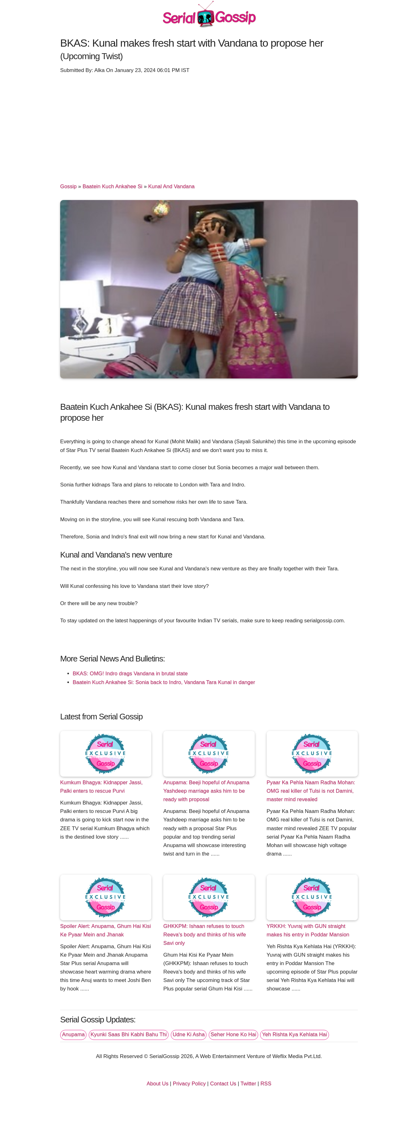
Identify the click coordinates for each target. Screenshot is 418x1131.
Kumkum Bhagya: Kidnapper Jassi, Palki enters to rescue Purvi (101, 786)
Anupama (73, 1034)
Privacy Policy (189, 1084)
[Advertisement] (209, 123)
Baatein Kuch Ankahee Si (112, 186)
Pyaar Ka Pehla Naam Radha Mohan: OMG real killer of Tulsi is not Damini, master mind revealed (311, 790)
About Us (158, 1084)
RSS (265, 1084)
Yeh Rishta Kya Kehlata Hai (294, 1034)
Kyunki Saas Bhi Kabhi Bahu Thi (129, 1034)
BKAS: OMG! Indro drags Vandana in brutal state (130, 673)
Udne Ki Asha (189, 1034)
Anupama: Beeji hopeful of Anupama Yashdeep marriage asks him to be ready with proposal (206, 790)
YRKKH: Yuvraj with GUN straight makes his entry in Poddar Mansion (308, 930)
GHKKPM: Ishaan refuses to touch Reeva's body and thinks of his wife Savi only (204, 934)
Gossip (68, 186)
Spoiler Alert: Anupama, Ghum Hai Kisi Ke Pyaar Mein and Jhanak (105, 930)
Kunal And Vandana (171, 186)
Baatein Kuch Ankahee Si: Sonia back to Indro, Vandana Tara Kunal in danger (164, 682)
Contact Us (223, 1084)
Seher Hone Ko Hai (233, 1034)
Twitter (248, 1084)
